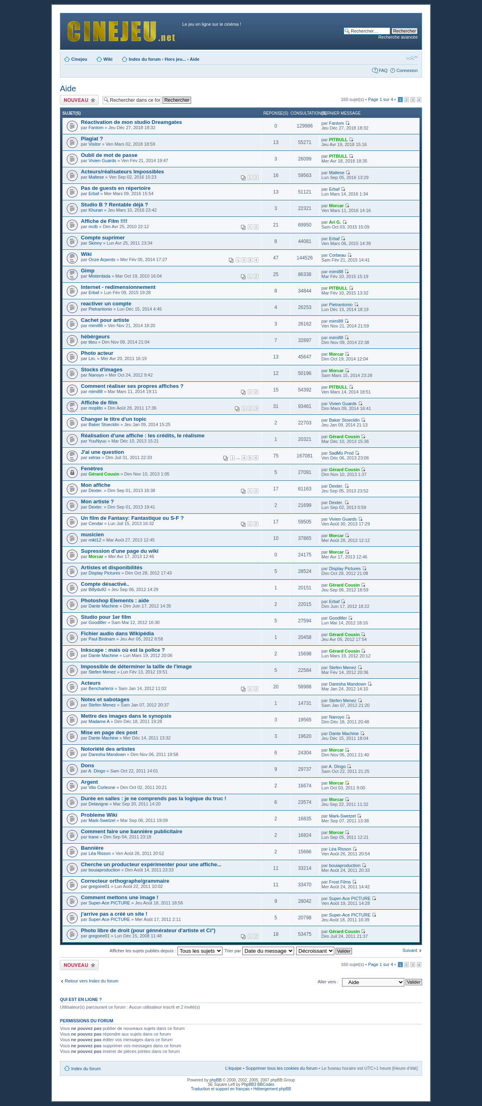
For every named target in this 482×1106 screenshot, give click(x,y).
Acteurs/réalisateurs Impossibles (122, 172)
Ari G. (335, 222)
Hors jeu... (175, 59)
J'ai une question (102, 452)
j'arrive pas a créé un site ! (114, 914)
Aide (195, 59)
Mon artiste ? (97, 501)
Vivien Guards (102, 160)
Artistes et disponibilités (111, 567)
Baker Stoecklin (104, 424)
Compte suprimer (103, 238)
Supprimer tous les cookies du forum (282, 1068)
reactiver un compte (106, 304)
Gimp (88, 271)
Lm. (92, 358)
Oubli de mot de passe (109, 155)
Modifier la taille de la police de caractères (412, 57)
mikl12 (95, 540)
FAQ (383, 70)
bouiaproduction (104, 869)
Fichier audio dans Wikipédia (117, 633)
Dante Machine (103, 605)
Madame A (99, 721)
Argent (89, 782)
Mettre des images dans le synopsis (126, 716)
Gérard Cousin (344, 436)
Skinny (95, 243)
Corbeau (337, 255)
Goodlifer (98, 622)
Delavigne (98, 803)
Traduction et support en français (220, 1089)
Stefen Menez (102, 671)
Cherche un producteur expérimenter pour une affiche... (151, 864)
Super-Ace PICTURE (109, 902)
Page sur (380, 99)
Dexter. (96, 490)
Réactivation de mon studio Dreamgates (131, 122)
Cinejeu (79, 59)
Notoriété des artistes (108, 749)
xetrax (95, 457)
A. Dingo (96, 770)
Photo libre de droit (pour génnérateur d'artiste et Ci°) (148, 930)
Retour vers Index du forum (91, 980)
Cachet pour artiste (105, 320)
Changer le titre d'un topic (113, 419)
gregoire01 (99, 886)
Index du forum (145, 59)
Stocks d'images (102, 370)
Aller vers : (327, 981)
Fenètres (92, 468)
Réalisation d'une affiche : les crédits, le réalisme (142, 436)
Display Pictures (104, 573)
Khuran (96, 210)
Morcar (336, 205)
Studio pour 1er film (106, 617)
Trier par (259, 950)
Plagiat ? (92, 139)
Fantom (96, 127)
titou (93, 342)
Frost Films (340, 881)
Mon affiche (95, 485)
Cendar (96, 523)
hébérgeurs (95, 337)
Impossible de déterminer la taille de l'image (136, 666)
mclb (93, 226)
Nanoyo (96, 375)
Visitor (95, 144)
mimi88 (336, 271)
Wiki (108, 59)
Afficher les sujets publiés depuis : (165, 950)
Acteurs (91, 683)
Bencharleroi (101, 688)
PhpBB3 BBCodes (257, 1084)
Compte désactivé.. (105, 584)
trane (94, 836)
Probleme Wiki (99, 815)
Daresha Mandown (347, 684)
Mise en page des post (109, 732)
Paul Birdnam (102, 638)
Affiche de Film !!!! (104, 221)
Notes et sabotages (105, 699)
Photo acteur (97, 353)
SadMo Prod (341, 453)
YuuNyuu (98, 441)
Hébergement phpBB (272, 1089)
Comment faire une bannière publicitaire (131, 831)
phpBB (216, 1080)
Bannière (92, 848)
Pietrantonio (100, 309)
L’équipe (233, 1068)
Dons (87, 765)
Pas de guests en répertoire (115, 188)
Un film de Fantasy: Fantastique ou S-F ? (132, 518)
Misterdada (99, 276)
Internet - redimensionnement (118, 287)
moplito (96, 408)
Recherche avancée (398, 37)
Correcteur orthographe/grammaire (125, 881)
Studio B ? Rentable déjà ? (114, 205)
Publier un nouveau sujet (79, 100)
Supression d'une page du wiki (120, 551)
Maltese (96, 177)
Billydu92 (98, 589)
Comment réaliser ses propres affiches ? (132, 386)
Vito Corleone (102, 787)
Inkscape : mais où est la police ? (123, 650)
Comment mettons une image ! (120, 897)
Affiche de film (99, 403)
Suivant (409, 950)
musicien (92, 534)
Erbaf (94, 193)
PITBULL (338, 139)
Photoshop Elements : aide (115, 600)
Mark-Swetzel (102, 820)
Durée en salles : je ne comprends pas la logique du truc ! (153, 798)
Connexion (407, 70)
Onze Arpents (102, 259)
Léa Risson (100, 853)
